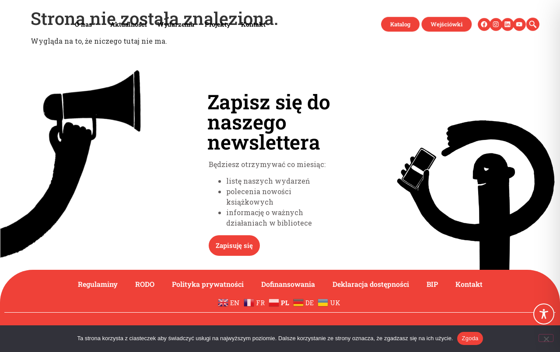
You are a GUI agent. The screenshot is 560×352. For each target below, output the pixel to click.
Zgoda (470, 338)
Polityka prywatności (208, 284)
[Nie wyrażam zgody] (546, 338)
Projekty (217, 24)
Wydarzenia (175, 24)
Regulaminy (98, 284)
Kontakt (253, 24)
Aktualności (128, 24)
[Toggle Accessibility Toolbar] (543, 314)
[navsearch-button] (530, 23)
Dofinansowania (288, 284)
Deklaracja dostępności (370, 284)
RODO (144, 284)
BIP (432, 284)
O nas (86, 24)
